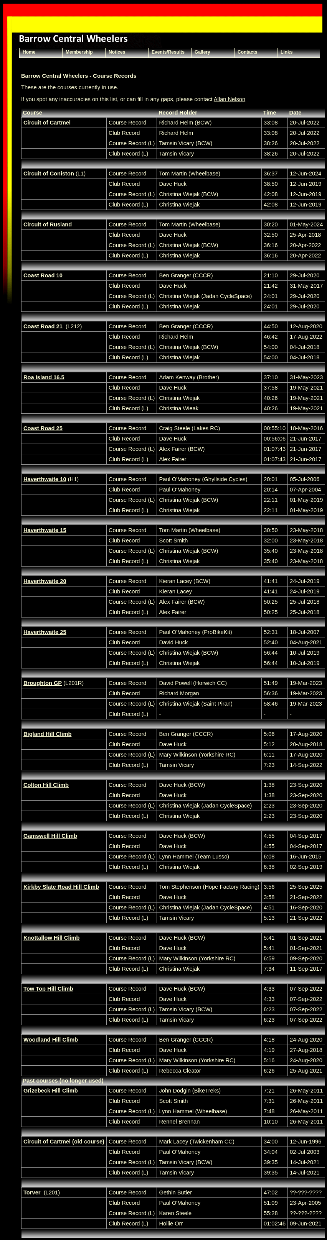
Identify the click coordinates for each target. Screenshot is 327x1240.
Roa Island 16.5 (43, 377)
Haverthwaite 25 (44, 632)
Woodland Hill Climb (50, 1040)
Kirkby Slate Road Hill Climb (61, 887)
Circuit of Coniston (48, 173)
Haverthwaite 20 (44, 581)
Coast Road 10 (43, 275)
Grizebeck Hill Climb (50, 1091)
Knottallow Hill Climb (51, 938)
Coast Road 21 (43, 326)
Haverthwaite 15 (44, 530)
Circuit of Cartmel (47, 1141)
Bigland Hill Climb (47, 734)
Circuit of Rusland (47, 224)
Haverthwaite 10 (44, 479)
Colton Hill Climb (46, 785)
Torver (32, 1192)
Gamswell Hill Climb (50, 836)
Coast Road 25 (43, 428)
